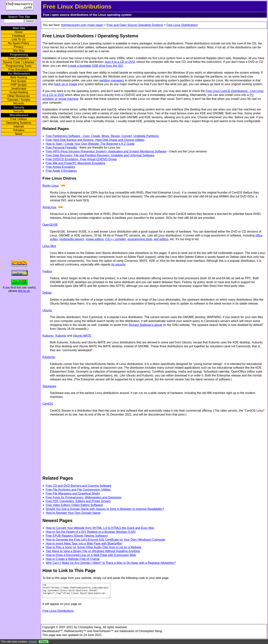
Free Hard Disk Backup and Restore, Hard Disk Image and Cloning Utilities (95, 139)
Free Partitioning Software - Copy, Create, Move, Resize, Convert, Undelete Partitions (102, 136)
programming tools (139, 239)
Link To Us (18, 39)
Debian (47, 292)
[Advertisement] (75, 445)
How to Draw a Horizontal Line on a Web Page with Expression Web (91, 555)
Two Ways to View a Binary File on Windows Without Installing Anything (93, 551)
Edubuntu (48, 357)
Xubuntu (60, 335)
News (18, 134)
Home (19, 32)
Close (44, 641)
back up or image (65, 84)
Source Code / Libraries (18, 62)
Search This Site (19, 16)
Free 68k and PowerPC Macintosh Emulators (75, 163)
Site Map (18, 50)
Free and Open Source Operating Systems (135, 25)
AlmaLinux (49, 207)
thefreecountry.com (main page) (82, 25)
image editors (95, 239)
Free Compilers (18, 58)
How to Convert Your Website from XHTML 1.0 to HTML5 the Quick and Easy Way (100, 527)
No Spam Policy (18, 43)
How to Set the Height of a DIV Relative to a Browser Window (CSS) (91, 531)
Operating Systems (18, 122)
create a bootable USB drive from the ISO (95, 65)
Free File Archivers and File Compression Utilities (78, 489)
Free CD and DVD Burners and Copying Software (78, 485)
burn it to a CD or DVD (120, 61)
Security (18, 111)
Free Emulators (18, 69)
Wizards (18, 103)
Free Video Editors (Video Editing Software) (74, 505)
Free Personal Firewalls (61, 147)
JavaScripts (18, 88)
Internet (19, 126)
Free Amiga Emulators (60, 166)
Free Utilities (18, 119)
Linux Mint (49, 246)
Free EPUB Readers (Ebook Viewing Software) (77, 535)
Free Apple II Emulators (61, 170)
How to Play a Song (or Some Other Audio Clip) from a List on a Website (93, 547)
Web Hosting (18, 77)
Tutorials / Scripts (18, 99)
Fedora (47, 271)
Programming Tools (18, 65)
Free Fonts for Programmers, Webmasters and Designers (84, 497)
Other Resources (18, 96)
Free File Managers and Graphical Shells (73, 493)
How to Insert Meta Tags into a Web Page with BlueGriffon (84, 543)
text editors (161, 239)
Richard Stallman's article (145, 324)
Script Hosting (18, 92)
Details (33, 641)
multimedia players (71, 239)
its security (118, 264)
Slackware (49, 386)
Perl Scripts (18, 81)
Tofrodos (18, 130)
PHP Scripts (19, 84)
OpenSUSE (50, 224)
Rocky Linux (50, 185)
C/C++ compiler (115, 239)
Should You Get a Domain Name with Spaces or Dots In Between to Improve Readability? (105, 509)
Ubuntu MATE (82, 335)
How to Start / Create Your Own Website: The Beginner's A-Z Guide (90, 143)
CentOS (47, 403)
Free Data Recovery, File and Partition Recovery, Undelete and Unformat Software (100, 155)
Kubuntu (48, 335)
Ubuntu (47, 310)
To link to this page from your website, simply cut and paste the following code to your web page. (105, 577)
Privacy (18, 47)
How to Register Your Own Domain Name (73, 512)
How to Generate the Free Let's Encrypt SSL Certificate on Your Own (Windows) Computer (105, 539)
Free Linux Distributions (182, 25)
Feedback (18, 35)
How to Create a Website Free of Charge (73, 559)
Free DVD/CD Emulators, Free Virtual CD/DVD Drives (81, 159)
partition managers (111, 80)
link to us (24, 290)
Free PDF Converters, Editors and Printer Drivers (78, 501)
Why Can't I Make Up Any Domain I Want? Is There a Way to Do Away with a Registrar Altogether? (111, 562)
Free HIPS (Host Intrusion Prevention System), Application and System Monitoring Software (106, 151)
